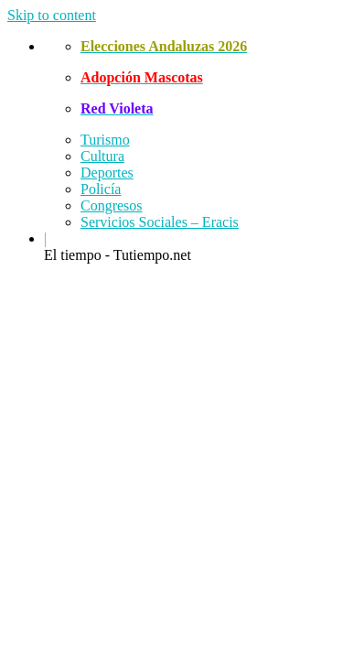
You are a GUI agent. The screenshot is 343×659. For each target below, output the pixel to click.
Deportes (107, 172)
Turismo (105, 139)
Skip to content (51, 15)
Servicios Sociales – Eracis (159, 222)
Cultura (102, 156)
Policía (100, 189)
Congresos (111, 205)
